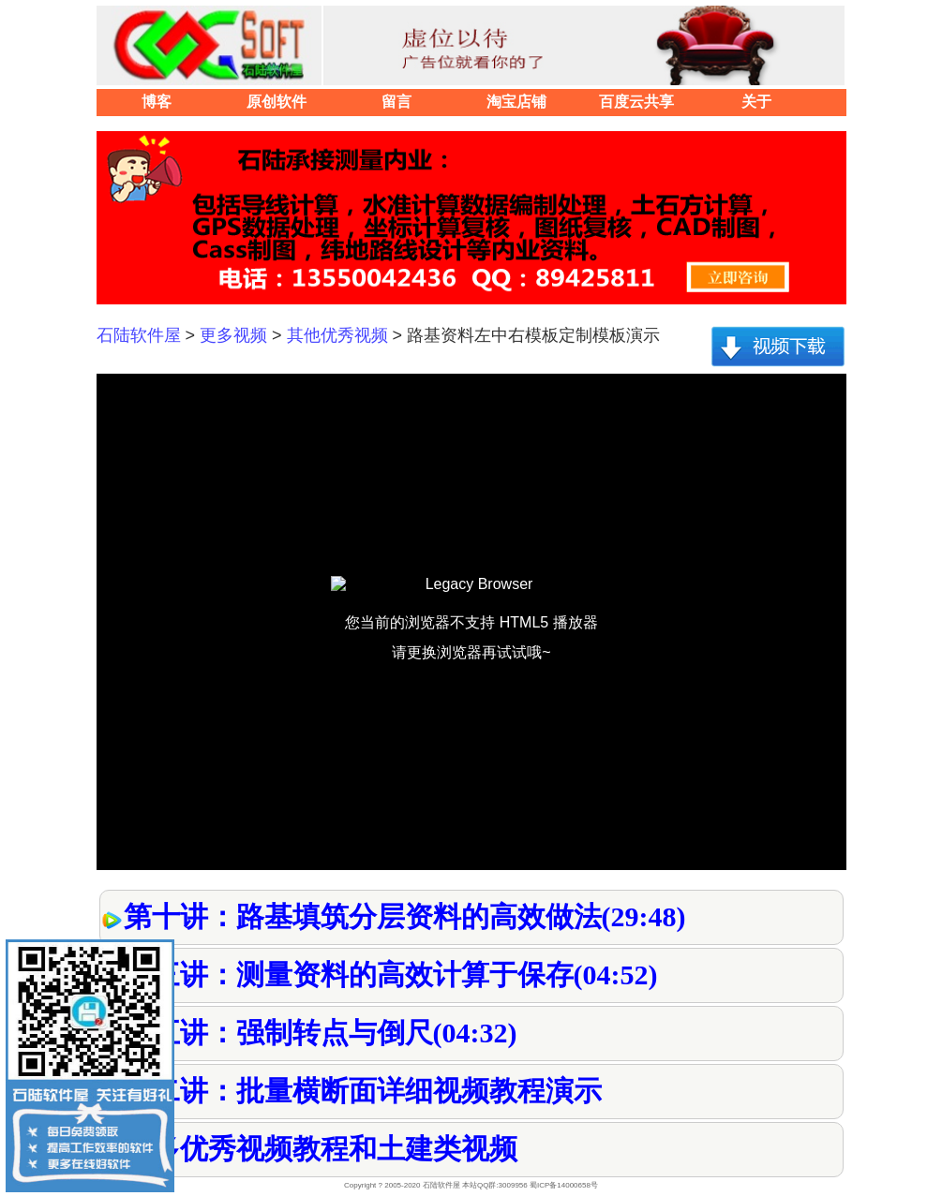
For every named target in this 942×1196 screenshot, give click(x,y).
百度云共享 (636, 102)
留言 (396, 102)
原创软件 (277, 102)
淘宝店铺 (516, 102)
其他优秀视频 (337, 335)
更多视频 (233, 335)
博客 (157, 102)
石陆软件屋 (139, 335)
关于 (756, 102)
